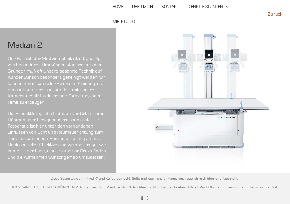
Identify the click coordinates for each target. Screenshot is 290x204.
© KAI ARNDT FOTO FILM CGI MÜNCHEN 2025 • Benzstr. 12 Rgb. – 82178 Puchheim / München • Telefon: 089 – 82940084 (114, 187)
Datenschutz (255, 187)
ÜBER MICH (142, 7)
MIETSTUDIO (123, 22)
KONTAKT (170, 7)
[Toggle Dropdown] (228, 7)
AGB (275, 187)
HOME (117, 7)
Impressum (231, 187)
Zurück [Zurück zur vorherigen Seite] (275, 14)
